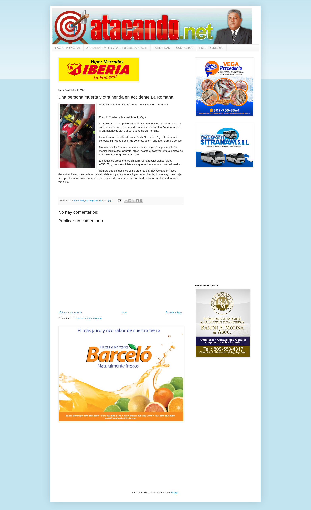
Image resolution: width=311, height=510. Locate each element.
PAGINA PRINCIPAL (68, 47)
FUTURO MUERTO (211, 47)
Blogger (174, 492)
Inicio (124, 312)
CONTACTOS (184, 47)
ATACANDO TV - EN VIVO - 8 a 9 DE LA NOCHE (117, 47)
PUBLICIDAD (162, 47)
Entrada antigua (173, 312)
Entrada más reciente (70, 312)
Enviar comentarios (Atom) (87, 318)
